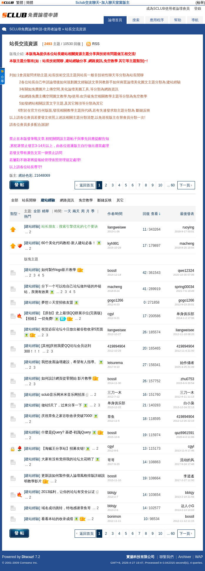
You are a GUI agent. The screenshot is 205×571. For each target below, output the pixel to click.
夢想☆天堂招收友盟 (57, 302)
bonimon (114, 516)
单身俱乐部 (185, 314)
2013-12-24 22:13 (183, 407)
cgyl (110, 314)
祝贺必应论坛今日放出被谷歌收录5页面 (72, 329)
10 (160, 185)
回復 (146, 214)
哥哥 (111, 460)
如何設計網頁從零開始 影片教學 (66, 378)
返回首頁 (87, 185)
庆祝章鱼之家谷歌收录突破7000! (67, 416)
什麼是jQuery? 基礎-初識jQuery (66, 432)
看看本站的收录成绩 (57, 519)
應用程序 (157, 20)
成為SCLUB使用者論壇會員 (168, 8)
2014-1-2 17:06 (185, 318)
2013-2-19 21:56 (184, 496)
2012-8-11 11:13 (184, 396)
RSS (96, 44)
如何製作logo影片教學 (58, 270)
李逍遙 (189, 476)
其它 (120, 200)
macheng (187, 243)
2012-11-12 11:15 (183, 520)
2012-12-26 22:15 (183, 420)
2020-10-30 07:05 (183, 274)
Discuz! (28, 557)
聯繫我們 (166, 557)
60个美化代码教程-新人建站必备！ (68, 243)
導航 (195, 20)
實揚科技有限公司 (140, 557)
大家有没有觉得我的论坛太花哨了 (67, 459)
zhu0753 (187, 379)
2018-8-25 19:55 (184, 247)
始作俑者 (187, 363)
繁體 (19, 3)
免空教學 (86, 200)
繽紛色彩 (26, 175)
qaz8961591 (184, 433)
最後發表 (187, 214)
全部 (14, 200)
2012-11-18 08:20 (183, 334)
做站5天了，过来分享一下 (61, 405)
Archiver (184, 557)
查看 (154, 214)
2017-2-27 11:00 (184, 480)
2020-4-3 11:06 (185, 437)
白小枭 (189, 403)
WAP (199, 557)
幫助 (177, 20)
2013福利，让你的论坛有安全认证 (68, 492)
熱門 (27, 216)
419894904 (116, 346)
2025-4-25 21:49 (184, 366)
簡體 (29, 3)
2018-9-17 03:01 (184, 231)
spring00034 (184, 287)
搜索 (136, 20)
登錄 (197, 8)
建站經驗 (32, 226)
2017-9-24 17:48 (184, 464)
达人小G (187, 506)
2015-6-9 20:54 (185, 383)
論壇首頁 (115, 20)
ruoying (188, 227)
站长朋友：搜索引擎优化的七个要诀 (69, 226)
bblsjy (112, 493)
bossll (112, 271)
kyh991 (113, 243)
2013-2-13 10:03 (184, 510)
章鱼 (111, 417)
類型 (13, 214)
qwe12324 (186, 271)
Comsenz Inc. (29, 562)
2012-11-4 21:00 (184, 350)
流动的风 (187, 460)
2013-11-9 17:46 (184, 450)
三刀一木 (114, 392)
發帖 (20, 184)
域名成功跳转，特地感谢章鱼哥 (66, 508)
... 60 (171, 185)
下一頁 (184, 185)
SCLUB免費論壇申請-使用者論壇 (35, 29)
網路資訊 (67, 200)
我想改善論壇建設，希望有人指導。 (69, 362)
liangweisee (116, 227)
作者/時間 (114, 214)
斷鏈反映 (105, 200)
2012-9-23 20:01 (184, 304)
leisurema (115, 363)
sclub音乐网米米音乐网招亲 (63, 395)
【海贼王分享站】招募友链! (63, 448)
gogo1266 (115, 300)
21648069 (42, 175)
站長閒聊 (29, 200)
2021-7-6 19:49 (185, 290)
